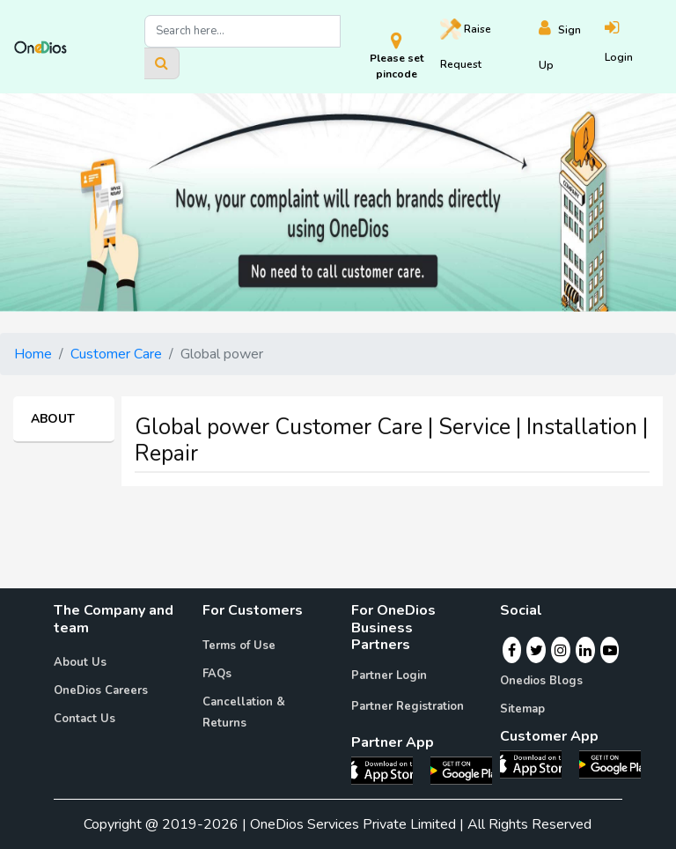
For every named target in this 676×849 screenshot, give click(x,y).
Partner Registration (407, 706)
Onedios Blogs (541, 681)
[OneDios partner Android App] (461, 769)
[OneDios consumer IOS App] (538, 763)
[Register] (572, 47)
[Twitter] (536, 650)
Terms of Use (239, 645)
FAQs (216, 674)
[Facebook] (512, 650)
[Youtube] (610, 650)
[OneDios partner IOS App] (389, 769)
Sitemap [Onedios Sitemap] (522, 709)
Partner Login (389, 675)
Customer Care (116, 354)
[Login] (633, 47)
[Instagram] (561, 650)
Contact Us (84, 719)
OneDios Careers (101, 690)
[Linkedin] (585, 650)
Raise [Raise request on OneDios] (465, 44)
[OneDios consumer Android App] (610, 763)
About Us (80, 662)
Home (33, 354)
